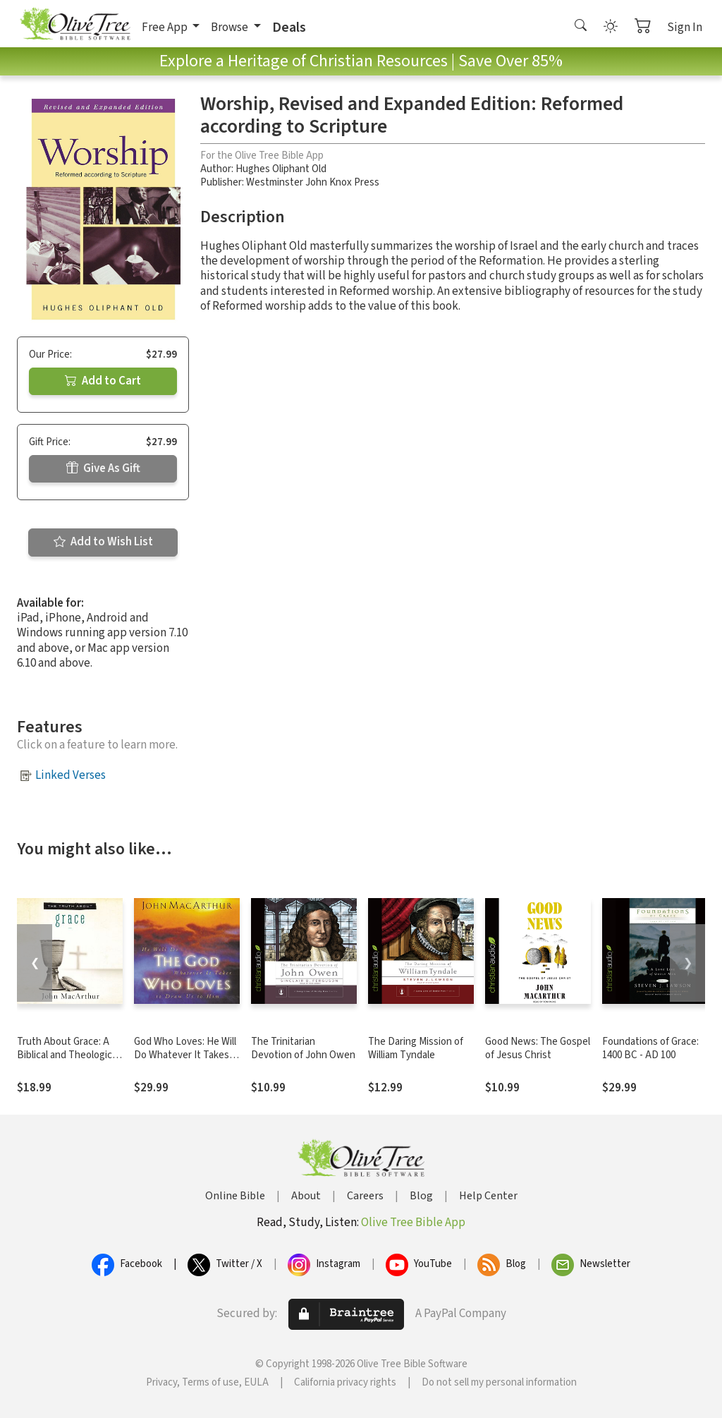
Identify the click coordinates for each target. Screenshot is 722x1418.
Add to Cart (103, 380)
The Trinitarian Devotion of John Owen (303, 1048)
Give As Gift (103, 468)
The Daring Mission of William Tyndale (415, 1048)
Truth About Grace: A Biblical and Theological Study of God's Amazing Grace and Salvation (69, 1061)
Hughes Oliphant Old (280, 169)
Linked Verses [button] (70, 775)
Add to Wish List (103, 541)
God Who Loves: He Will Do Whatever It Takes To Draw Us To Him (185, 1055)
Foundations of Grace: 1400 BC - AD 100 (650, 1048)
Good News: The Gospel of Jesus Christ (537, 1048)
